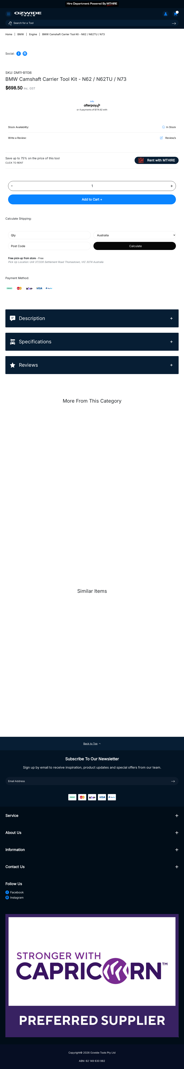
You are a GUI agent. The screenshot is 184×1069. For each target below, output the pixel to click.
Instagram (14, 897)
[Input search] (92, 23)
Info (92, 101)
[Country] (134, 235)
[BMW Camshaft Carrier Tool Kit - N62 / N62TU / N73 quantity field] (92, 186)
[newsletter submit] (173, 781)
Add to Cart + (92, 199)
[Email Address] (92, 781)
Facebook (14, 892)
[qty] (49, 235)
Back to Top (92, 743)
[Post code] (49, 246)
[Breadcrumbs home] (8, 34)
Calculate (135, 246)
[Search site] (174, 23)
